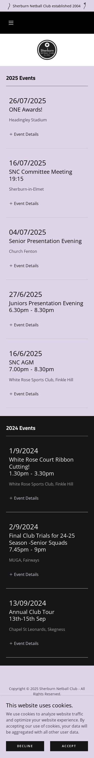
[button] (11, 23)
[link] (47, 50)
